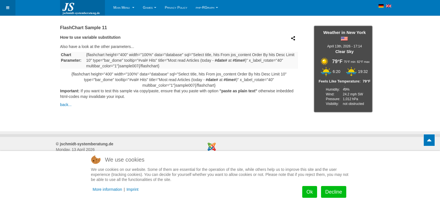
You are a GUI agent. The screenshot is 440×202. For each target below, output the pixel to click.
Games (149, 8)
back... (66, 104)
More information (107, 189)
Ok (309, 192)
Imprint (133, 189)
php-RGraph (207, 8)
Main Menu (123, 8)
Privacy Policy (176, 8)
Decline (333, 192)
